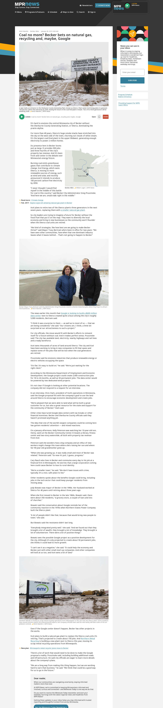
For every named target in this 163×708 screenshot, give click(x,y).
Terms (122, 86)
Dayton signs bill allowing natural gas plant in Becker (51, 203)
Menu (18, 12)
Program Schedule (125, 95)
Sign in (92, 12)
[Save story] (97, 116)
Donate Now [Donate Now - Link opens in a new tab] (103, 5)
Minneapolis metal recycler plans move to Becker (49, 648)
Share (105, 117)
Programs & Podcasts (34, 12)
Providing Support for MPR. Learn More (129, 104)
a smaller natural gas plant (73, 210)
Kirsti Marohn (23, 31)
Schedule (52, 12)
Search (81, 12)
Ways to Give (67, 12)
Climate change (37, 200)
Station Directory (124, 97)
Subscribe (132, 80)
